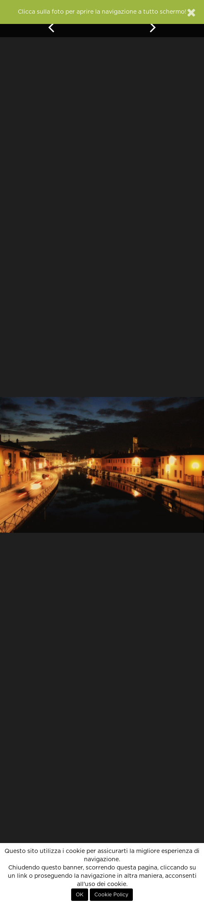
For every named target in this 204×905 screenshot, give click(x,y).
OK (80, 894)
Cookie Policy (111, 894)
